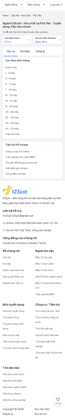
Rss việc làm (42, 409)
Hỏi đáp (7, 263)
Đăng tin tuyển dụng (13, 311)
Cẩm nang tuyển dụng (14, 341)
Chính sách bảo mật (13, 270)
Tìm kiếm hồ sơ (11, 317)
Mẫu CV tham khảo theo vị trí (48, 285)
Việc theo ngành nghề (14, 387)
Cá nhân (25, 51)
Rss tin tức (41, 414)
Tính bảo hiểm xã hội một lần (48, 355)
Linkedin (32, 243)
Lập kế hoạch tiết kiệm (47, 335)
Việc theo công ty (12, 393)
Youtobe (21, 243)
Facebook (8, 243)
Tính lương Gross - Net (47, 311)
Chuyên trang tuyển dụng (13, 326)
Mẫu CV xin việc (43, 257)
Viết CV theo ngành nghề (48, 276)
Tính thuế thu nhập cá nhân (47, 319)
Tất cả (10, 51)
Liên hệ (6, 257)
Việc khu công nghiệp (14, 400)
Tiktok (42, 243)
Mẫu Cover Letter (44, 263)
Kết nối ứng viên (11, 335)
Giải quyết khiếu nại (13, 276)
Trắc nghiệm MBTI (45, 294)
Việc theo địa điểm (12, 380)
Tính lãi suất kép (44, 328)
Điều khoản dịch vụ (13, 283)
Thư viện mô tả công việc (16, 348)
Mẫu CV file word (44, 270)
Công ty (40, 51)
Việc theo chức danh (13, 374)
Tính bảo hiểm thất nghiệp (45, 344)
